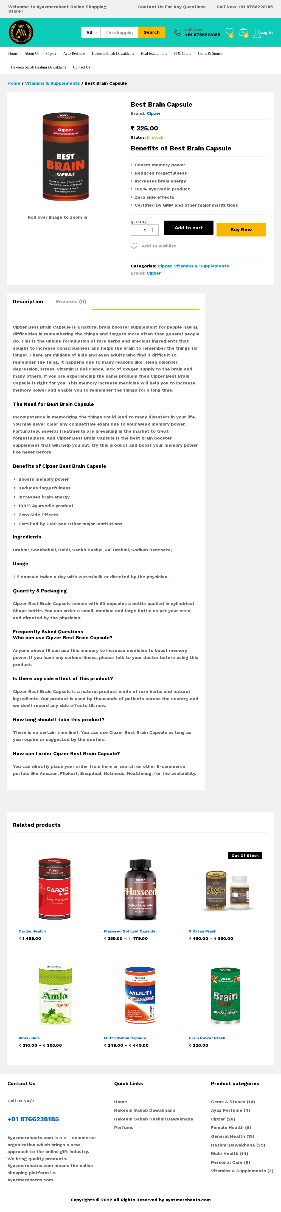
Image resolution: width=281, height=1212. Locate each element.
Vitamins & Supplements (201, 265)
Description (28, 300)
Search (146, 32)
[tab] (31, 303)
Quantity (139, 222)
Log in (260, 32)
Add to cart (189, 227)
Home (13, 54)
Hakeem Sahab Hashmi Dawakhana (38, 67)
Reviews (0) (70, 300)
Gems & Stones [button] (210, 54)
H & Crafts (182, 54)
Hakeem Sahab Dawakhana (113, 54)
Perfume (124, 1126)
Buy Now (243, 227)
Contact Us (81, 67)
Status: (138, 137)
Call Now (188, 29)
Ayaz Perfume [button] (74, 54)
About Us (31, 54)
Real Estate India (154, 54)
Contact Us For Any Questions (172, 6)
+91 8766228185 (255, 6)
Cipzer (51, 54)
